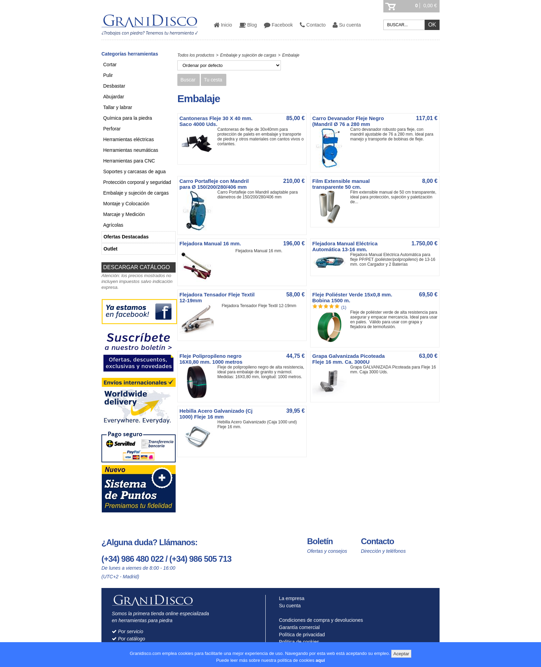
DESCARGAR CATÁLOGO (136, 267)
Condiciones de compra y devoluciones (319, 620)
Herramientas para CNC (129, 161)
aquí (320, 660)
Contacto (313, 25)
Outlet (110, 249)
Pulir (108, 75)
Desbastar (114, 86)
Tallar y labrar (117, 107)
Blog (248, 25)
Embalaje (290, 55)
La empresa (290, 598)
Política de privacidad (300, 634)
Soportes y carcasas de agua (134, 171)
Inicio (223, 25)
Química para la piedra (127, 118)
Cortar (110, 64)
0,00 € (430, 5)
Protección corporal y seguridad (137, 182)
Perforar (112, 128)
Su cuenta (347, 25)
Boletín (320, 541)
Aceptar (401, 653)
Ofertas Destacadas (126, 236)
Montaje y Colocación (126, 203)
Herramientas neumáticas (130, 150)
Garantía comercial (298, 627)
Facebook (278, 25)
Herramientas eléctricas (128, 139)
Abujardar (113, 96)
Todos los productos (195, 55)
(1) (343, 307)
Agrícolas (113, 225)
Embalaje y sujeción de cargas (136, 193)
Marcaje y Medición (124, 214)
